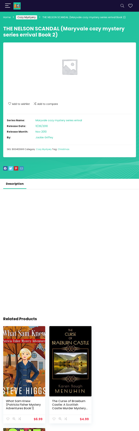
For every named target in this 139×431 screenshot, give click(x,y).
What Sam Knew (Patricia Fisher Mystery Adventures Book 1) (23, 403)
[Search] (122, 6)
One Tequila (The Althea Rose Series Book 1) (115, 403)
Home (7, 17)
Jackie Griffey (44, 137)
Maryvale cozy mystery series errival (59, 120)
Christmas (63, 149)
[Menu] (8, 6)
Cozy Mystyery (26, 17)
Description (15, 184)
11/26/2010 (42, 126)
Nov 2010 (41, 131)
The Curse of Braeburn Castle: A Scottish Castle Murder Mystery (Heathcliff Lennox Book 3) (69, 407)
